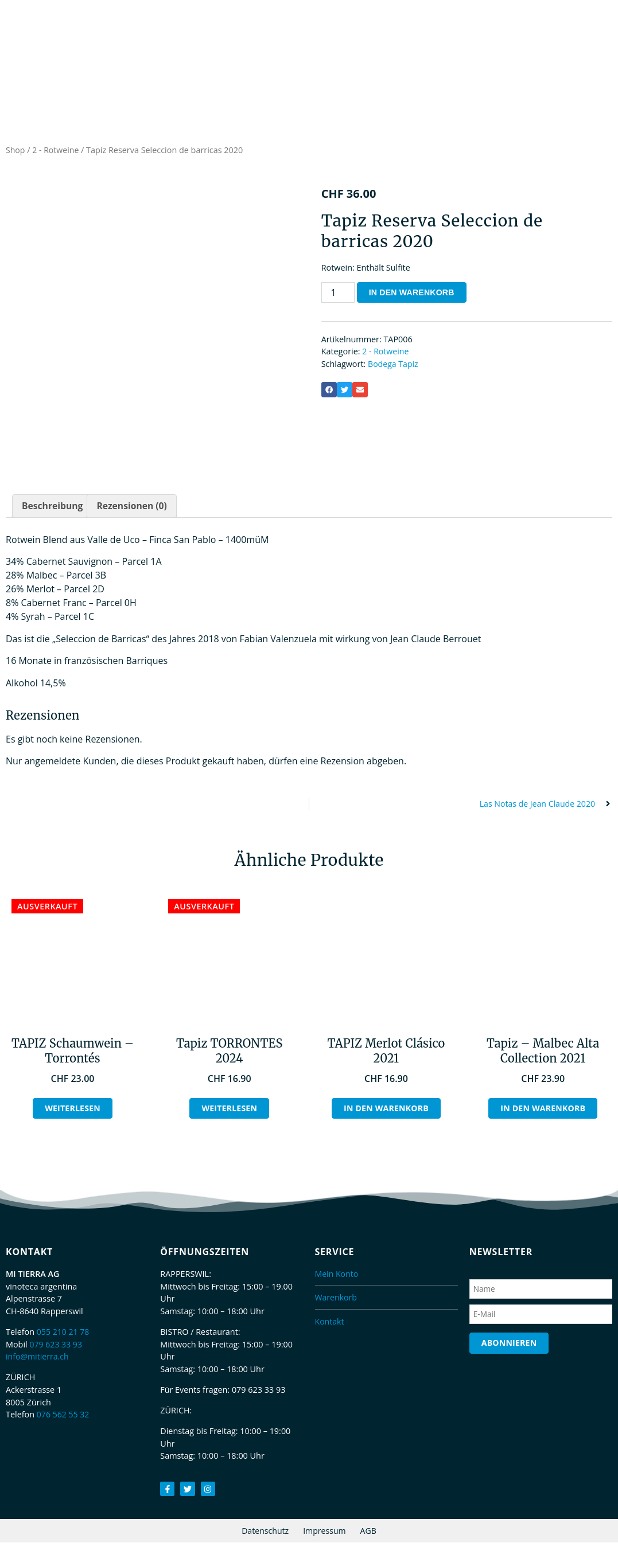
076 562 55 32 (64, 1418)
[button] (329, 392)
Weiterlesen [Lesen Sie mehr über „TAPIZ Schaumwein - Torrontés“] (72, 1112)
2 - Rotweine (56, 152)
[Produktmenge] (338, 294)
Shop (15, 152)
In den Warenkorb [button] (386, 1112)
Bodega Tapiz (393, 366)
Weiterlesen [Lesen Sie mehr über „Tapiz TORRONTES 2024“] (229, 1112)
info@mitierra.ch (38, 1360)
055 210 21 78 (64, 1335)
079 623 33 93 (56, 1348)
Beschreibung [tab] (53, 509)
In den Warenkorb (412, 294)
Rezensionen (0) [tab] (134, 509)
